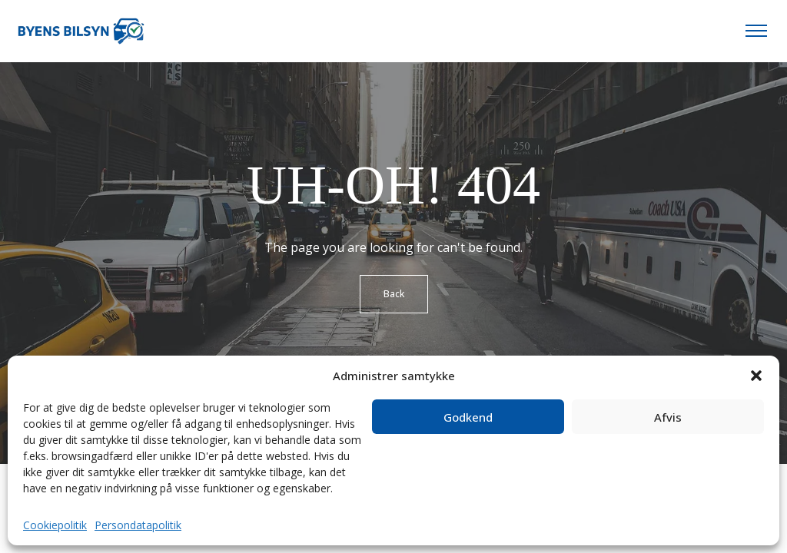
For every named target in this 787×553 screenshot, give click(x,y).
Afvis (668, 417)
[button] (756, 375)
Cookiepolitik (55, 525)
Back (394, 293)
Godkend (468, 417)
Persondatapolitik (138, 525)
